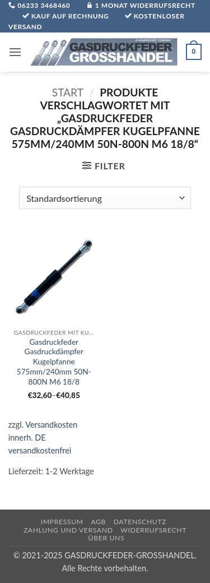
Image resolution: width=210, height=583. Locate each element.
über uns (106, 538)
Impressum (62, 521)
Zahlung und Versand (68, 530)
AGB (98, 521)
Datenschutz (140, 521)
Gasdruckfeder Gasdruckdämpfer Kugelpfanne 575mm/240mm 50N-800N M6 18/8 (54, 361)
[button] (15, 52)
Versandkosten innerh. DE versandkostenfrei (42, 437)
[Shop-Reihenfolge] (104, 198)
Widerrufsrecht (153, 530)
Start (67, 92)
